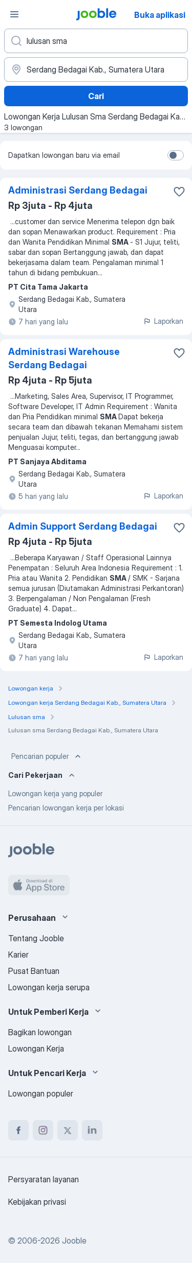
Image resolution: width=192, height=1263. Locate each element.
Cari (96, 96)
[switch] (175, 155)
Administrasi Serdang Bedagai (77, 190)
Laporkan (163, 321)
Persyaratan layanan (43, 1179)
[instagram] (43, 1130)
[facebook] (18, 1130)
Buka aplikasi (159, 15)
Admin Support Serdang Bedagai (82, 526)
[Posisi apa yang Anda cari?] (96, 41)
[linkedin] (92, 1130)
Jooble (74, 1240)
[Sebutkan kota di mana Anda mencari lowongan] (96, 69)
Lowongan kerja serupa (49, 987)
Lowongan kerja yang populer (55, 793)
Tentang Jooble (36, 938)
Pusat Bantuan (33, 971)
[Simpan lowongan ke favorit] (179, 191)
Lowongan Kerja (36, 1048)
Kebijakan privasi (37, 1202)
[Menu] (14, 14)
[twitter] (67, 1130)
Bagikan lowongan (40, 1032)
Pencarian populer (47, 756)
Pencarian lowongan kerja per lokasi (66, 807)
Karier (18, 954)
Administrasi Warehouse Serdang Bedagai (64, 358)
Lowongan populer (40, 1093)
